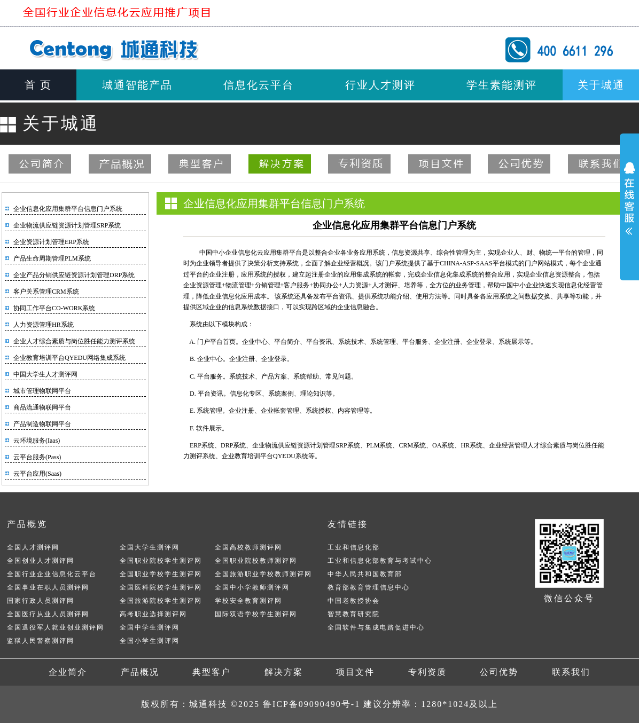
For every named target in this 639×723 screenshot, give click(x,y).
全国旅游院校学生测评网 (161, 600)
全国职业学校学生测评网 (161, 574)
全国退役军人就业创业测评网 (55, 627)
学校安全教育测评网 (248, 600)
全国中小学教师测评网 (252, 587)
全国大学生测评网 (150, 547)
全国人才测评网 (33, 547)
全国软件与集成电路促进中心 (376, 627)
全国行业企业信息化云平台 (52, 574)
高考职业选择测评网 (153, 614)
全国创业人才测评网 (40, 560)
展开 (629, 197)
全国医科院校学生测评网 (161, 587)
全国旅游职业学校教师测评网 (263, 574)
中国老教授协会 (354, 600)
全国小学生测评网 (150, 641)
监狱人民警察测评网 (40, 641)
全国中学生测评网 (150, 627)
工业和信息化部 (354, 547)
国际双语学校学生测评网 (256, 614)
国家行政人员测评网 (40, 600)
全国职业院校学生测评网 (161, 560)
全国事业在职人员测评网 (48, 587)
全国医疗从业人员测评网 (48, 614)
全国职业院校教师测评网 (256, 560)
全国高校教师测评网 (248, 547)
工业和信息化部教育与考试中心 (380, 560)
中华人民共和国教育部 (365, 574)
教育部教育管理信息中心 (369, 587)
